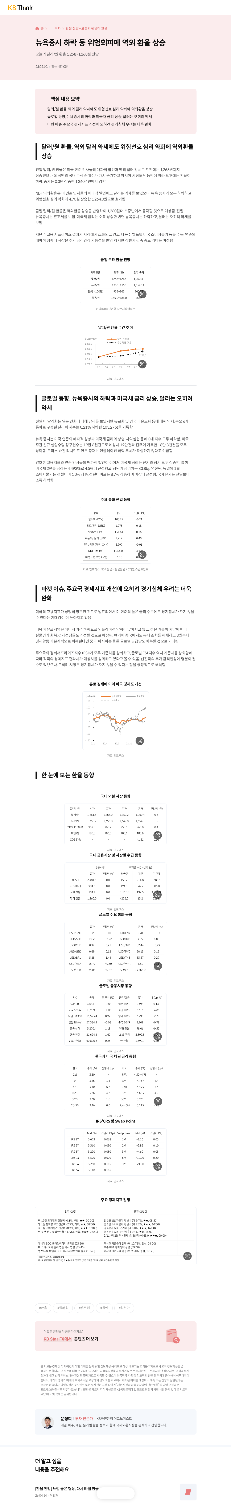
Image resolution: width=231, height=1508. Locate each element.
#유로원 (84, 1308)
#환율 (43, 1308)
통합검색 (204, 8)
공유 (126, 1493)
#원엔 (104, 1308)
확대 (142, 294)
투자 (57, 28)
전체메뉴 (218, 8)
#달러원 (62, 1308)
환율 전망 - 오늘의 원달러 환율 (86, 28)
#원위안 (124, 1308)
